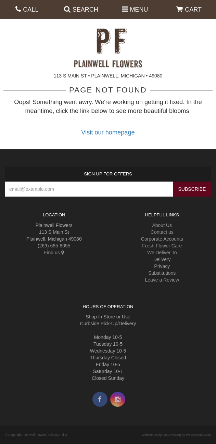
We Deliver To (162, 252)
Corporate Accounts (162, 239)
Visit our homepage (108, 132)
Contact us (162, 232)
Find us (54, 252)
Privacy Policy (58, 434)
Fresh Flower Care (162, 245)
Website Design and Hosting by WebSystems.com (176, 434)
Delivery (162, 259)
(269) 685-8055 (54, 245)
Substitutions (162, 273)
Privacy (162, 266)
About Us (162, 225)
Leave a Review (162, 280)
